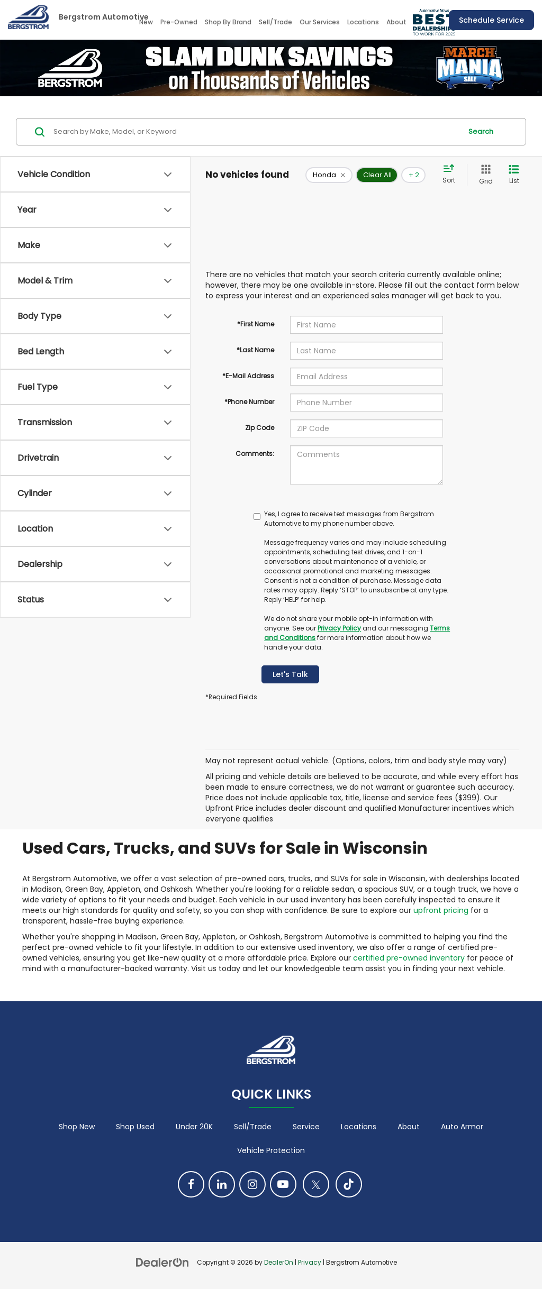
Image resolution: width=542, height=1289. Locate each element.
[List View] (514, 175)
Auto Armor (462, 1126)
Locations (363, 21)
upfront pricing (440, 910)
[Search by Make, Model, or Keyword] (255, 131)
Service (306, 1126)
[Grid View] (484, 175)
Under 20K (194, 1126)
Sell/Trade (275, 21)
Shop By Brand (228, 21)
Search (480, 131)
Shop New (77, 1126)
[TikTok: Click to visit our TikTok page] (348, 1184)
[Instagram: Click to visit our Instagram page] (252, 1184)
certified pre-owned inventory (409, 958)
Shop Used (135, 1126)
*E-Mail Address (248, 375)
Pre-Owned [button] (178, 21)
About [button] (396, 21)
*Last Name (255, 349)
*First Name (255, 323)
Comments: (255, 453)
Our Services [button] (320, 21)
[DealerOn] (162, 1262)
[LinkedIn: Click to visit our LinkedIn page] (221, 1184)
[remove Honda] (329, 175)
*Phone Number (249, 401)
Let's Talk (290, 674)
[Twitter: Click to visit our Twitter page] (316, 1184)
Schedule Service (491, 20)
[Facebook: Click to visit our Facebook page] (191, 1184)
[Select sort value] (452, 174)
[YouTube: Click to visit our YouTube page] (283, 1184)
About (409, 1126)
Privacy (309, 1262)
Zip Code (259, 427)
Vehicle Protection (271, 1150)
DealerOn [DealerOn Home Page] (278, 1262)
